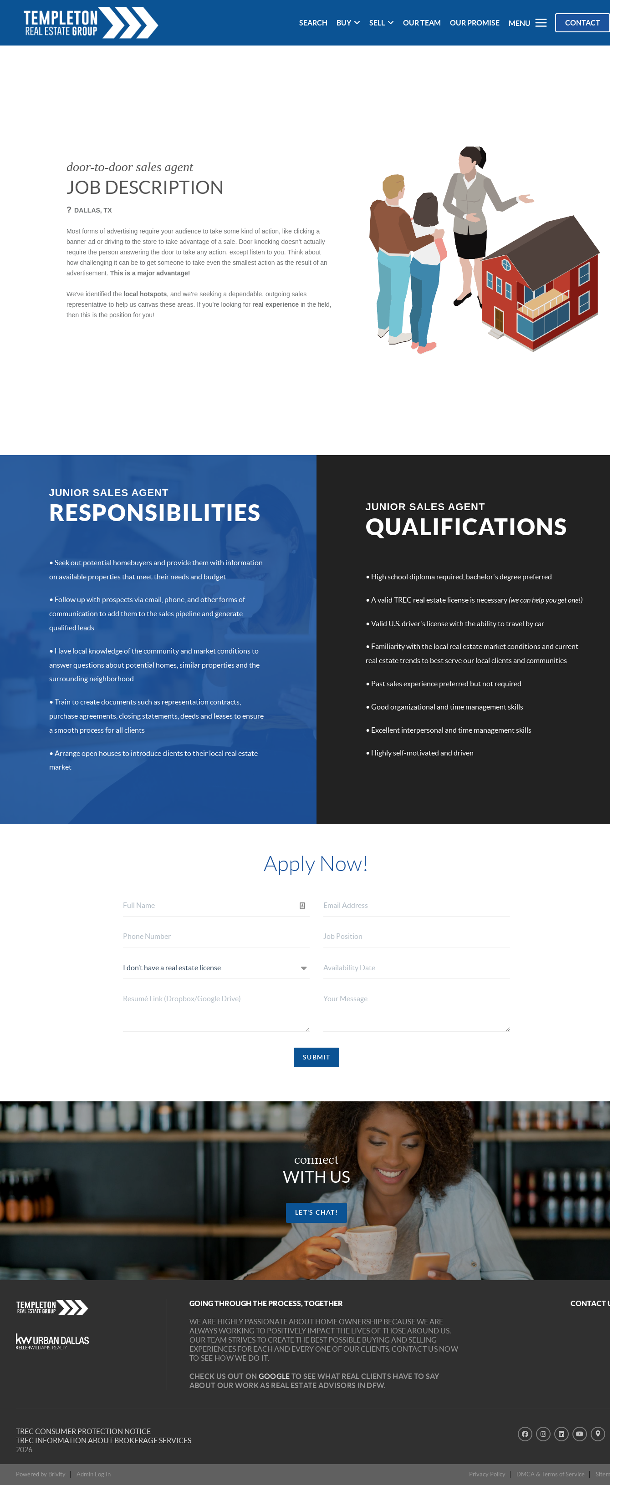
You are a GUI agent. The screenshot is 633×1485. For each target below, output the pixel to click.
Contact (582, 23)
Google (274, 1376)
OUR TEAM (422, 23)
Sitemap (606, 1474)
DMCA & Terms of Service (550, 1474)
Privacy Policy (487, 1474)
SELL (381, 23)
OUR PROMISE (475, 23)
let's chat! (316, 1212)
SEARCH (313, 23)
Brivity (57, 1474)
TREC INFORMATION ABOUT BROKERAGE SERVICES (103, 1440)
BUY (348, 23)
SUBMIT (316, 1057)
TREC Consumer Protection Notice (83, 1431)
